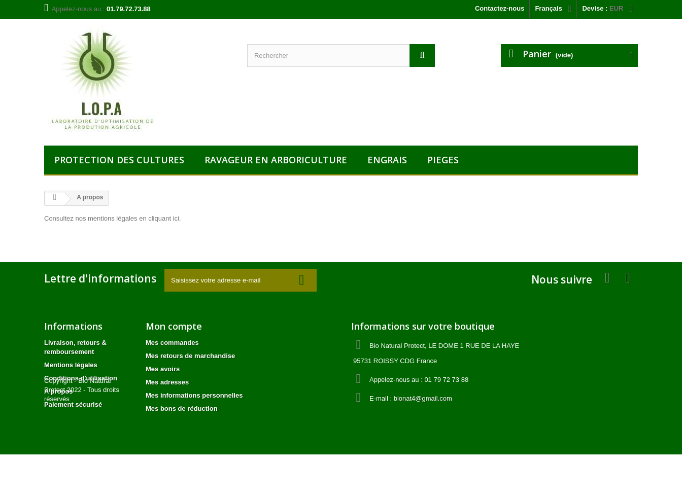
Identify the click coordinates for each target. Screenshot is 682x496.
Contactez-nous (500, 8)
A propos (58, 391)
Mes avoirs (163, 369)
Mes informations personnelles (194, 395)
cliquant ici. (164, 218)
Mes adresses (167, 382)
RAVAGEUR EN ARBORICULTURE (275, 160)
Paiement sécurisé (73, 404)
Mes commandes (172, 342)
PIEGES (443, 160)
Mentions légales (70, 365)
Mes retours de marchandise (190, 356)
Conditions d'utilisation (80, 378)
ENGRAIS (387, 160)
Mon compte (174, 326)
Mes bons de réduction (182, 408)
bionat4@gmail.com (423, 398)
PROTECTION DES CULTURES (119, 160)
